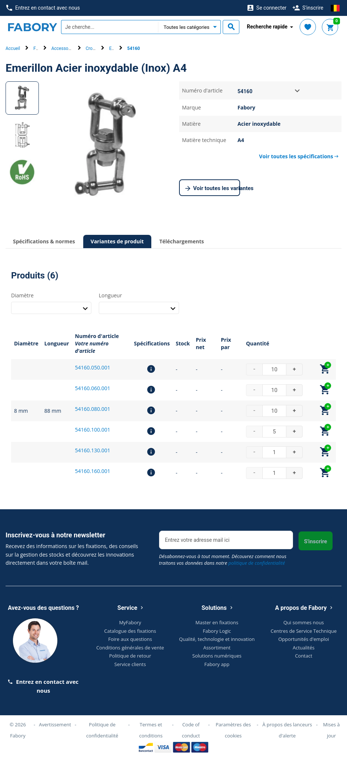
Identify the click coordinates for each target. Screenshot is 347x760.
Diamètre (22, 295)
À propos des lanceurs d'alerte (287, 730)
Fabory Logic (217, 631)
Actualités (303, 647)
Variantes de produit (117, 241)
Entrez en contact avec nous (43, 8)
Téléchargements (181, 241)
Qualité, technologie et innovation (217, 639)
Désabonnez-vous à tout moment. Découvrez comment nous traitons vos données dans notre (222, 559)
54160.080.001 (92, 408)
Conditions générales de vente (130, 647)
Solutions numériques (217, 655)
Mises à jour (331, 730)
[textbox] (109, 27)
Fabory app (216, 664)
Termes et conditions (150, 730)
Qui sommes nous (303, 622)
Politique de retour (130, 655)
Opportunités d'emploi (303, 639)
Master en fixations (216, 622)
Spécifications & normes (44, 241)
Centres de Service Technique (304, 631)
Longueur (110, 295)
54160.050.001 (92, 367)
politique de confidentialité (256, 563)
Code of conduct (191, 730)
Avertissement (55, 724)
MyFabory (130, 622)
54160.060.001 (92, 388)
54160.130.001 (92, 450)
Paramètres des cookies (233, 730)
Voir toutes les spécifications (298, 156)
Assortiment (216, 647)
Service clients (130, 664)
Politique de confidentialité (102, 730)
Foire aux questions (130, 639)
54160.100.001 (92, 429)
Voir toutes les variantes (212, 188)
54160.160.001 (92, 470)
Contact (303, 655)
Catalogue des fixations (130, 631)
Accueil (13, 48)
